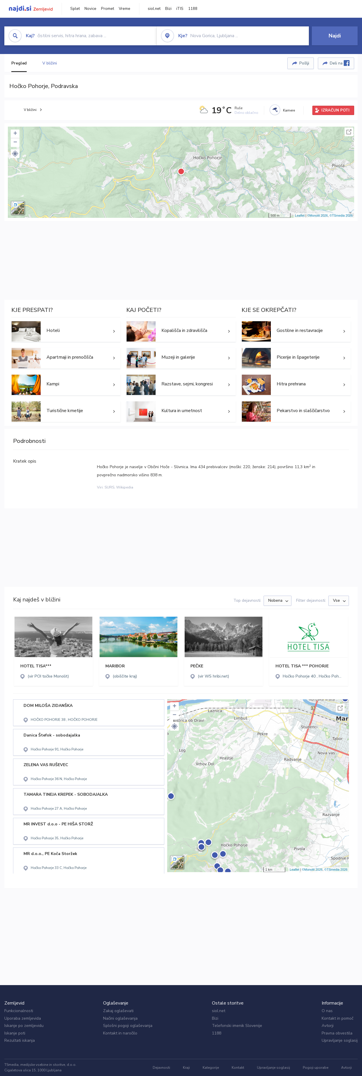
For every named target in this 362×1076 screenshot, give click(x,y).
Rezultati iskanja (19, 1040)
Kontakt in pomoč (337, 1018)
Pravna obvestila (337, 1033)
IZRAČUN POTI (335, 110)
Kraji (186, 1067)
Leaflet (300, 215)
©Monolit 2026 (317, 215)
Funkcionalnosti (18, 1011)
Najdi (335, 35)
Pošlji (304, 63)
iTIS (179, 8)
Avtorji (328, 1025)
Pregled (19, 63)
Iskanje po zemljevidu (24, 1025)
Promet (107, 8)
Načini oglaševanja (120, 1018)
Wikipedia (124, 487)
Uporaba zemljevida (22, 1018)
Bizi (168, 8)
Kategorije (211, 1067)
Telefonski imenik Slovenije (237, 1025)
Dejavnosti (161, 1067)
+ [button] (15, 134)
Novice (90, 8)
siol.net (154, 8)
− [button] (15, 142)
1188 (192, 8)
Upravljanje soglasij (340, 1040)
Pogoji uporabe (315, 1067)
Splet (75, 8)
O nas (327, 1011)
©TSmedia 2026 (341, 215)
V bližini (49, 63)
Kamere (289, 110)
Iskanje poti (14, 1033)
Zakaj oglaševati (118, 1011)
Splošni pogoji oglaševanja (127, 1025)
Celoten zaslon (349, 131)
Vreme (124, 8)
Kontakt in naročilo (120, 1033)
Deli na (340, 63)
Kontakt (238, 1067)
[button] (15, 153)
